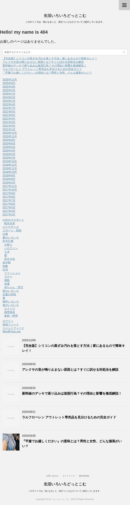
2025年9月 (9, 83)
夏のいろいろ (11, 237)
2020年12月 (10, 132)
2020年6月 (9, 143)
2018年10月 (10, 172)
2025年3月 (9, 86)
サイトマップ (68, 476)
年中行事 (8, 241)
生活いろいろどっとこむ (65, 16)
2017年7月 (9, 200)
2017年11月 (10, 186)
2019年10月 (10, 161)
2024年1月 (9, 100)
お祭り (8, 244)
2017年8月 (9, 196)
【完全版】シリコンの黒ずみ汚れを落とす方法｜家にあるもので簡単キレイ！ (50, 58)
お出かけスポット (13, 219)
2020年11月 (10, 136)
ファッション (12, 273)
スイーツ (9, 308)
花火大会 (9, 258)
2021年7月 (9, 108)
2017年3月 (9, 214)
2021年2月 (9, 125)
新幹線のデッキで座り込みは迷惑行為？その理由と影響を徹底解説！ (44, 65)
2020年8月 (9, 140)
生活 (5, 269)
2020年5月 (9, 147)
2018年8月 (9, 179)
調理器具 (9, 312)
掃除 (7, 280)
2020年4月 (9, 150)
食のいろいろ (11, 305)
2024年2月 (9, 97)
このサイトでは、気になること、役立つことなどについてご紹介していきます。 (65, 491)
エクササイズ (11, 227)
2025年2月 (9, 90)
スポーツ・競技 (12, 230)
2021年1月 (9, 129)
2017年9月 (9, 193)
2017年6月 (9, 204)
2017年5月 (9, 207)
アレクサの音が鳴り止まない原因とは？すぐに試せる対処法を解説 (43, 62)
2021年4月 (9, 118)
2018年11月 (10, 168)
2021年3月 (9, 122)
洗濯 (7, 283)
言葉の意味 (9, 294)
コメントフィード (13, 328)
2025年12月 (10, 79)
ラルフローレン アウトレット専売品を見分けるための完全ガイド (42, 69)
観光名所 (9, 223)
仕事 (5, 234)
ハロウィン (11, 248)
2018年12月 (10, 164)
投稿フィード (11, 324)
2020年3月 (9, 154)
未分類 (7, 262)
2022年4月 (9, 104)
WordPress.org (11, 331)
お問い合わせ (52, 476)
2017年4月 (9, 211)
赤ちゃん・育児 (13, 287)
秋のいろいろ (11, 290)
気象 (5, 266)
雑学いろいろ (11, 301)
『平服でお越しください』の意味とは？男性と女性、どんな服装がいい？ (47, 72)
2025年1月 (9, 93)
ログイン (8, 321)
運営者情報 (84, 476)
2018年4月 (9, 182)
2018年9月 (9, 175)
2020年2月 (9, 157)
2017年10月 (10, 189)
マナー (8, 276)
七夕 (7, 251)
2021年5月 (9, 115)
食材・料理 (11, 315)
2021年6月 (9, 111)
